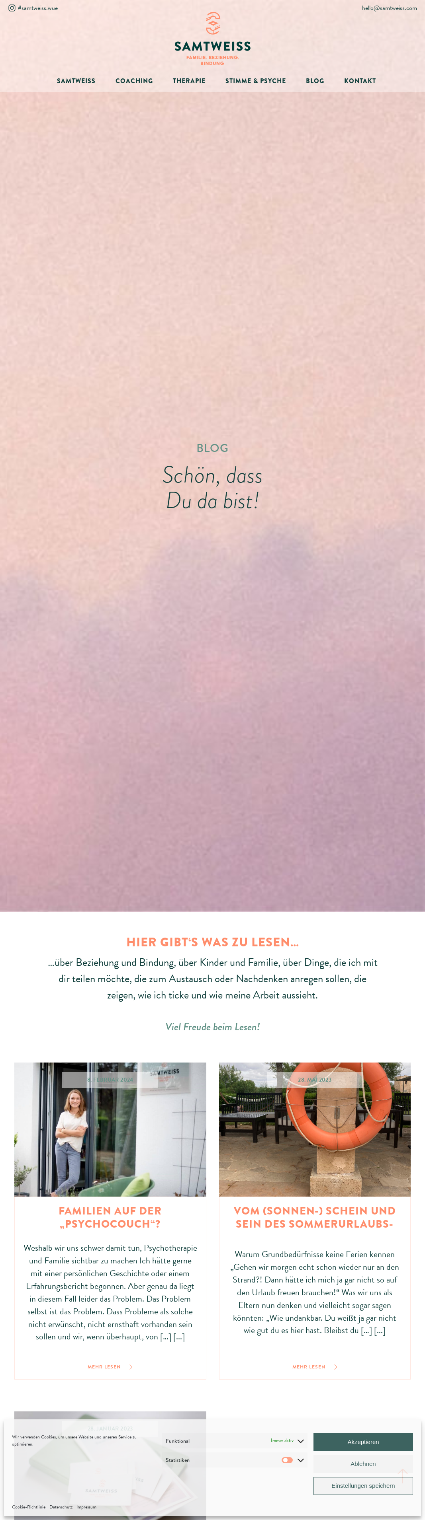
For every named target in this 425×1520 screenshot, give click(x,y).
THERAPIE (189, 81)
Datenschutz (60, 1506)
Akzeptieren (363, 1441)
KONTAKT (360, 81)
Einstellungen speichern (363, 1485)
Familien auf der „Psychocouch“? (110, 1218)
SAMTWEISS (76, 81)
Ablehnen (363, 1463)
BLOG (315, 81)
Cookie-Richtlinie (28, 1506)
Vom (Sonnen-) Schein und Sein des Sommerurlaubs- (315, 1218)
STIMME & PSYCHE (255, 81)
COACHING (134, 81)
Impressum (86, 1506)
